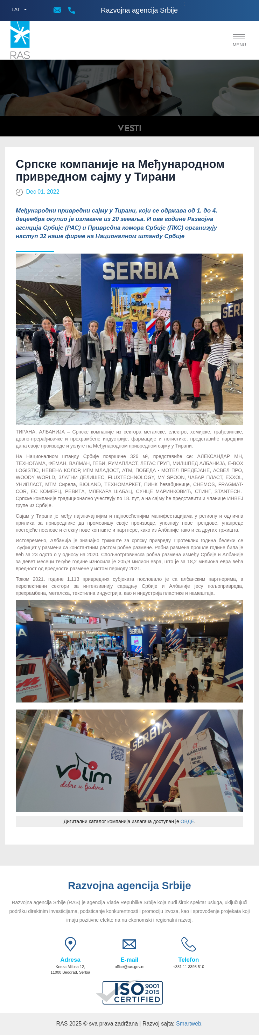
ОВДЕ (187, 821)
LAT (16, 9)
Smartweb (188, 1024)
